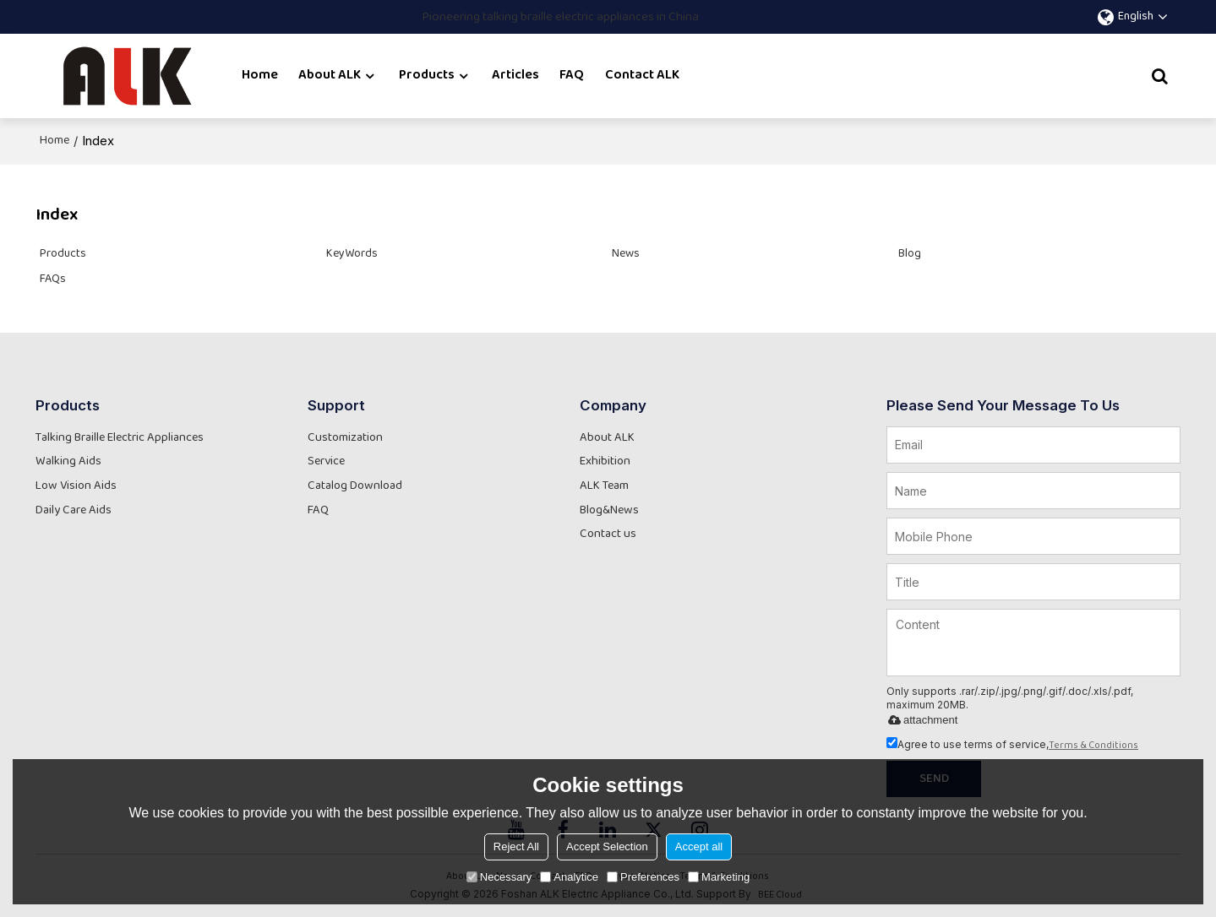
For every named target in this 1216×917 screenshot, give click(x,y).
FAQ (571, 75)
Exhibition (605, 461)
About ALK (329, 75)
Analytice (569, 877)
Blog (909, 254)
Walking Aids (68, 461)
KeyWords (352, 254)
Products (427, 75)
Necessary (499, 877)
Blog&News (609, 510)
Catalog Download (355, 485)
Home (260, 75)
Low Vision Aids (76, 485)
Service (326, 461)
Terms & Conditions (1093, 746)
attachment (919, 720)
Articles (515, 75)
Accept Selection (607, 846)
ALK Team (604, 485)
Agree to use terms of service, (1012, 744)
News (626, 254)
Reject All (516, 846)
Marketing (719, 877)
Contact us (608, 534)
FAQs (53, 279)
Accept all (699, 846)
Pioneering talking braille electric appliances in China (560, 17)
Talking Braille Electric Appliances (119, 437)
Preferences (643, 877)
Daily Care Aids (73, 510)
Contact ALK (642, 75)
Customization (345, 437)
